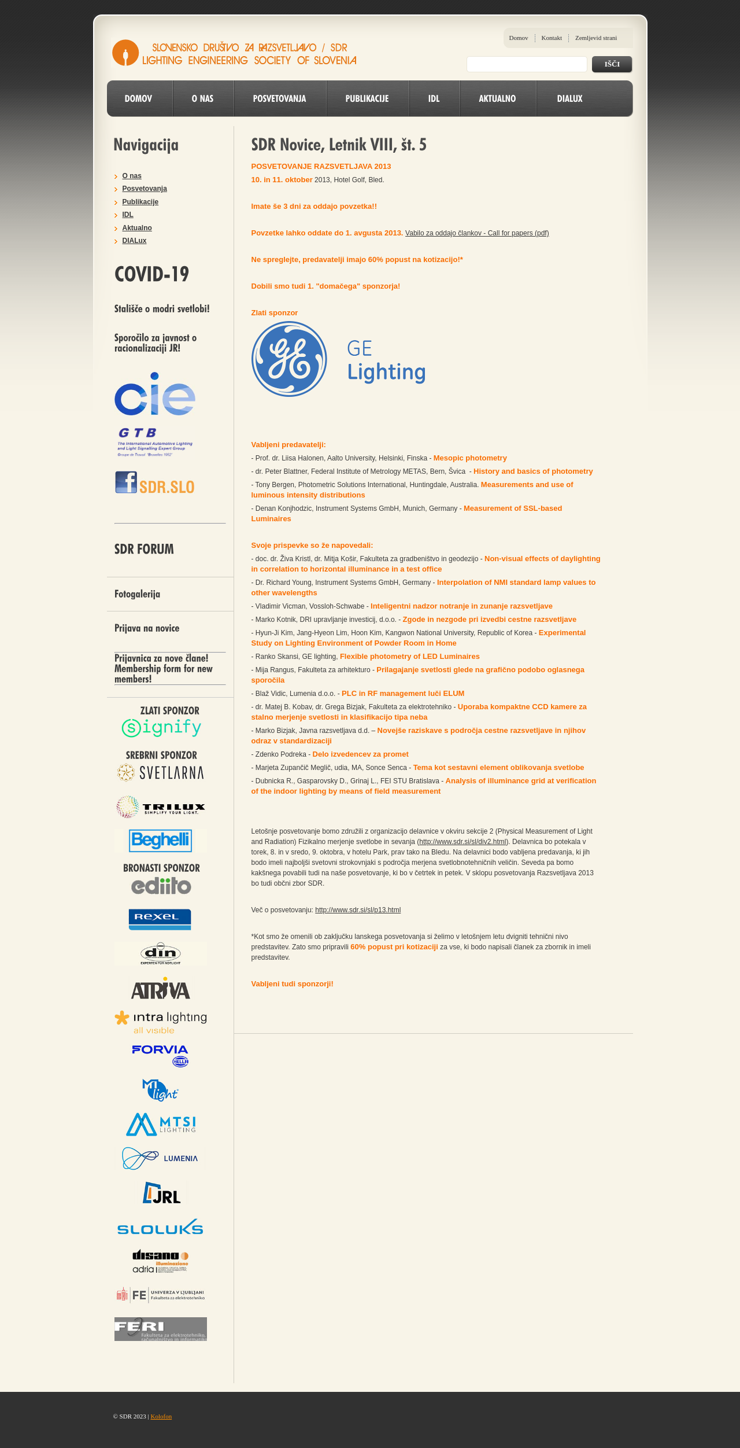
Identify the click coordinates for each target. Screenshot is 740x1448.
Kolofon (161, 1416)
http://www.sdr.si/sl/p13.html (358, 910)
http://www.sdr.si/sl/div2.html (462, 842)
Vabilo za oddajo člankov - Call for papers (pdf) (477, 233)
